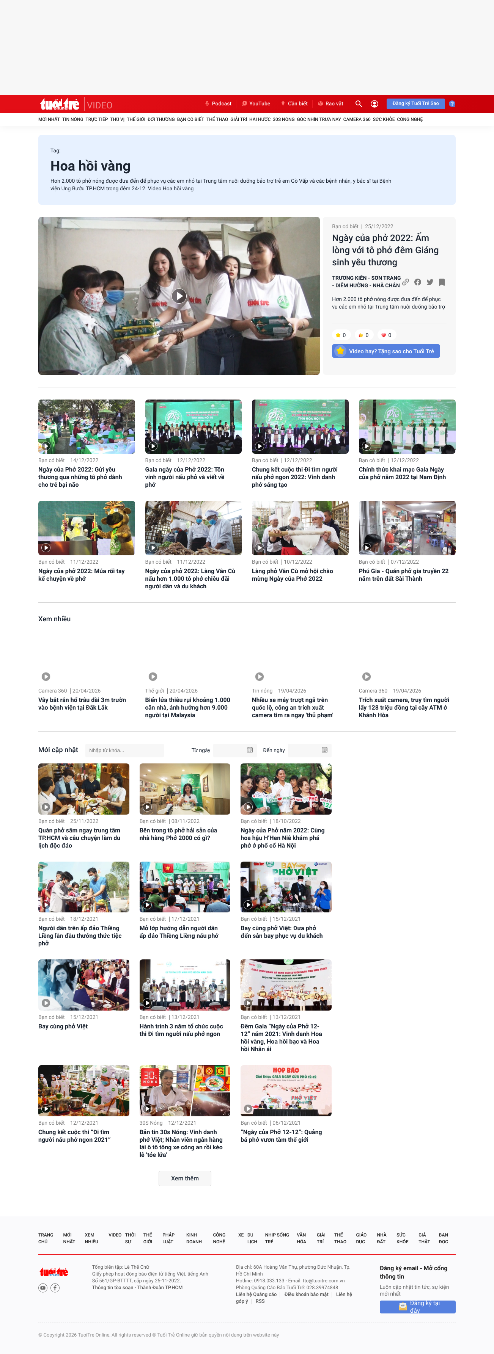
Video (115, 1235)
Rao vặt (330, 104)
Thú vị (117, 119)
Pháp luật (168, 1238)
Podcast (218, 104)
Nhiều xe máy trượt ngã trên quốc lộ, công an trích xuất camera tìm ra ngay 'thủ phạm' (292, 707)
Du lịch (252, 1238)
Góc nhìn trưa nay (319, 119)
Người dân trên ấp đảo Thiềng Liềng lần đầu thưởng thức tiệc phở (80, 936)
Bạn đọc (443, 1238)
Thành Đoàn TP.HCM (159, 1288)
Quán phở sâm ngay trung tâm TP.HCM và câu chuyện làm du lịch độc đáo (79, 838)
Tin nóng (72, 119)
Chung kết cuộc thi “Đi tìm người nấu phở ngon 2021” (74, 1135)
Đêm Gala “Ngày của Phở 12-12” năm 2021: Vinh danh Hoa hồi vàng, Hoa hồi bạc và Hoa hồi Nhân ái (281, 1038)
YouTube (255, 104)
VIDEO (100, 105)
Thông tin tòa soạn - (114, 1288)
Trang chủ (45, 1238)
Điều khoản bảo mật (307, 1295)
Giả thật (424, 1238)
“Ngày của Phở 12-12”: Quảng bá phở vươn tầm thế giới (281, 1135)
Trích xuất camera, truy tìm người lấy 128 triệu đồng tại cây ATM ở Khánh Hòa (404, 707)
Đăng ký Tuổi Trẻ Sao (416, 104)
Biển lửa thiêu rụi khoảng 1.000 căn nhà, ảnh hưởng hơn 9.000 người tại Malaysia (187, 707)
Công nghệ (410, 119)
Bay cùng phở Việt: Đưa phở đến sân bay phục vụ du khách (282, 932)
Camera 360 (357, 119)
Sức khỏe (384, 119)
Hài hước (260, 119)
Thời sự (130, 1238)
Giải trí (238, 119)
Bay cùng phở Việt (63, 1026)
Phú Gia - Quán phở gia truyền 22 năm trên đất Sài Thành (404, 574)
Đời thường (161, 119)
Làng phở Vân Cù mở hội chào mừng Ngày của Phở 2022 (292, 574)
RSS (260, 1301)
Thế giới (136, 119)
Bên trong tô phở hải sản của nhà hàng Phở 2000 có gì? (178, 834)
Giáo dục (361, 1238)
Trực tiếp (97, 119)
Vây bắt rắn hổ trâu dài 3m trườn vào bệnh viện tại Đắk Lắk (82, 703)
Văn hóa (301, 1238)
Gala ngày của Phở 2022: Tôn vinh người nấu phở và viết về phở (185, 477)
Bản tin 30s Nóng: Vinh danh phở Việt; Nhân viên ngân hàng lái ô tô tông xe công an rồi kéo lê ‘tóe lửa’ (181, 1143)
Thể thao (217, 119)
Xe (241, 1235)
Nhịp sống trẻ (277, 1238)
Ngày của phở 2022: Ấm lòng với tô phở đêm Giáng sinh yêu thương (385, 250)
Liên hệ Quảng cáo (256, 1295)
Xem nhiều (54, 619)
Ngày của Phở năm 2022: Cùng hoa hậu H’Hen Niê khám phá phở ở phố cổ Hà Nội (282, 838)
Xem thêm (185, 1178)
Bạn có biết (190, 119)
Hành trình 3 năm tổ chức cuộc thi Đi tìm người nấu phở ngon (181, 1030)
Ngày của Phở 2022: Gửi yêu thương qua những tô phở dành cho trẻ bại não (80, 477)
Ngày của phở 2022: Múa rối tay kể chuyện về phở (81, 574)
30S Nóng (283, 119)
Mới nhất (49, 119)
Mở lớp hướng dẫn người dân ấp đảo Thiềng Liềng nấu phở (179, 932)
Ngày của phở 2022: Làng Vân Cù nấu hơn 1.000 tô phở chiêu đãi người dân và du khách (190, 578)
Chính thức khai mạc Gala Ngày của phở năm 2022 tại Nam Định (402, 473)
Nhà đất (381, 1238)
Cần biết (294, 104)
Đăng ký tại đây (425, 1307)
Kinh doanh (194, 1238)
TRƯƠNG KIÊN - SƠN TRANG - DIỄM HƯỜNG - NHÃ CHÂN (366, 282)
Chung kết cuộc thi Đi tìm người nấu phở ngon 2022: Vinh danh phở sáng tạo (295, 477)
